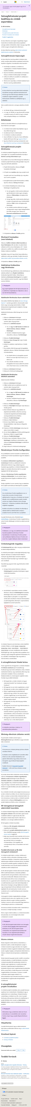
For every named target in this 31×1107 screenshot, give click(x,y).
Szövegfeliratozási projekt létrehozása (10, 33)
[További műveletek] (28, 12)
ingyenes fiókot (22, 139)
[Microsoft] (15, 2)
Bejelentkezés (27, 2)
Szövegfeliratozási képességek (8, 29)
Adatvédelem (12, 1100)
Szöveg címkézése (8, 1039)
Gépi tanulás (14, 11)
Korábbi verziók (14, 1098)
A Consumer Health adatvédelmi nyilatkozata (11, 1103)
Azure (7, 11)
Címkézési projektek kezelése (11, 1037)
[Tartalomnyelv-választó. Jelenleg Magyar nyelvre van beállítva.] (4, 1088)
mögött (13, 926)
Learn (2, 11)
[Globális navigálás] (1, 2)
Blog (20, 1098)
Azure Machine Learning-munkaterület (13, 143)
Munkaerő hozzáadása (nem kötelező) (10, 34)
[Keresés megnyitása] (22, 2)
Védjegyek (14, 1105)
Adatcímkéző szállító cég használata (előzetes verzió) (14, 258)
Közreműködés (4, 1100)
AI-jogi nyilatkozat (5, 1098)
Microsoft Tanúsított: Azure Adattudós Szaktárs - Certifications (15, 1073)
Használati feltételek (5, 1105)
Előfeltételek (5, 31)
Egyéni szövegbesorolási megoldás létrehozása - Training (13, 1065)
